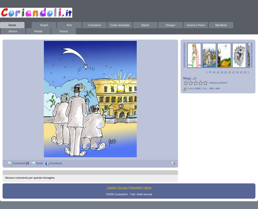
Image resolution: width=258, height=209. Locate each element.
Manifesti (221, 24)
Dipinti (145, 24)
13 (218, 72)
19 (241, 72)
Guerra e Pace (195, 24)
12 (214, 72)
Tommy (63, 30)
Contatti (111, 187)
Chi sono (123, 187)
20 (245, 72)
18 (237, 72)
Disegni (170, 24)
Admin (147, 187)
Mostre (13, 30)
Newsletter (136, 187)
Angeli (44, 24)
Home (12, 24)
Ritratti (38, 30)
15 (225, 72)
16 (229, 72)
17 (233, 72)
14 (222, 72)
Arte (69, 24)
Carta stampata (120, 24)
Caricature (94, 24)
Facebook (53, 163)
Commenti (16, 163)
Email (37, 163)
